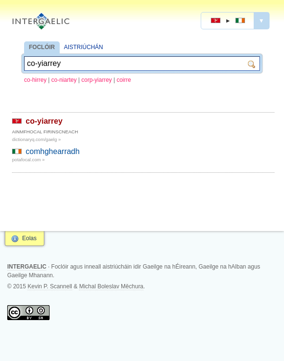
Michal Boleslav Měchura (111, 286)
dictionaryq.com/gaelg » (36, 139)
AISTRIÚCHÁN (83, 47)
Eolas (29, 238)
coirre (123, 80)
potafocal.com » (28, 159)
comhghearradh (52, 151)
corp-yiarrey (96, 80)
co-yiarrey (44, 121)
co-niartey (64, 80)
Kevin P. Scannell (49, 286)
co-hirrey (35, 80)
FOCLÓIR (42, 47)
